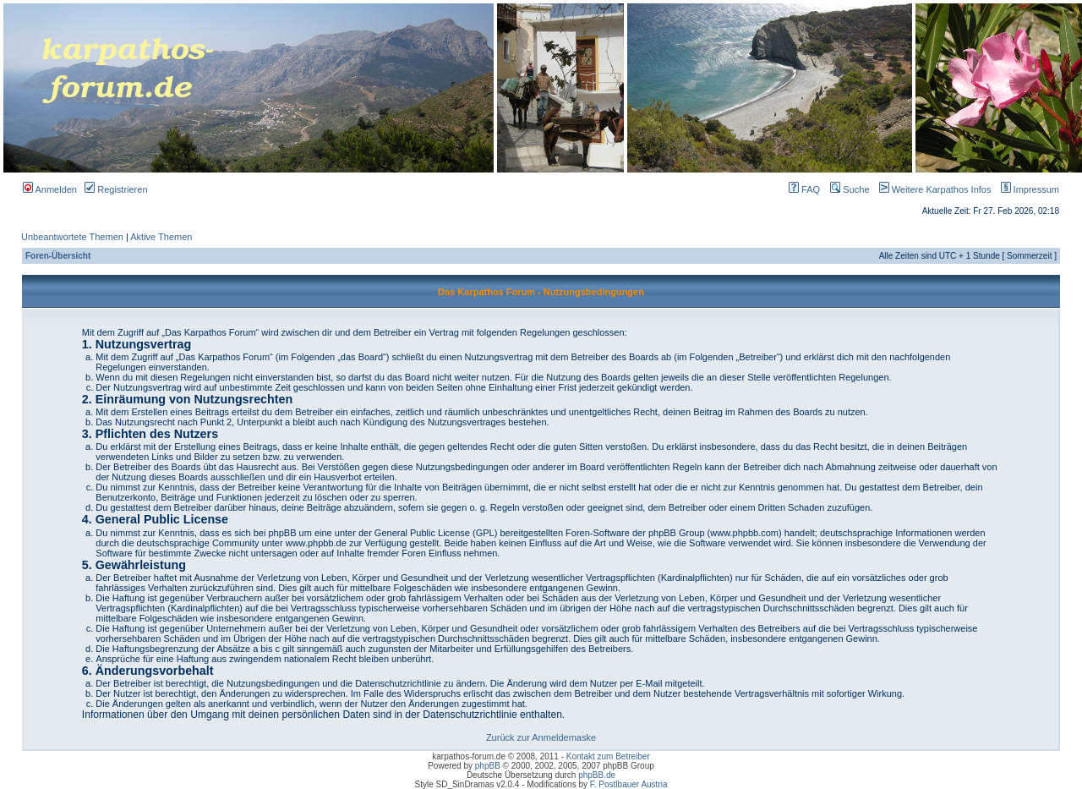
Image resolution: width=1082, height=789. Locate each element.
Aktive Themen (161, 237)
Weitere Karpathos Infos (932, 189)
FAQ (804, 189)
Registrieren (116, 189)
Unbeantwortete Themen (72, 237)
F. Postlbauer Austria (629, 784)
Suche (849, 189)
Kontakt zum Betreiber (608, 756)
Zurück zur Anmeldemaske (541, 737)
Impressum (1026, 189)
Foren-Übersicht (57, 255)
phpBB (487, 765)
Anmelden (50, 189)
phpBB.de (596, 775)
